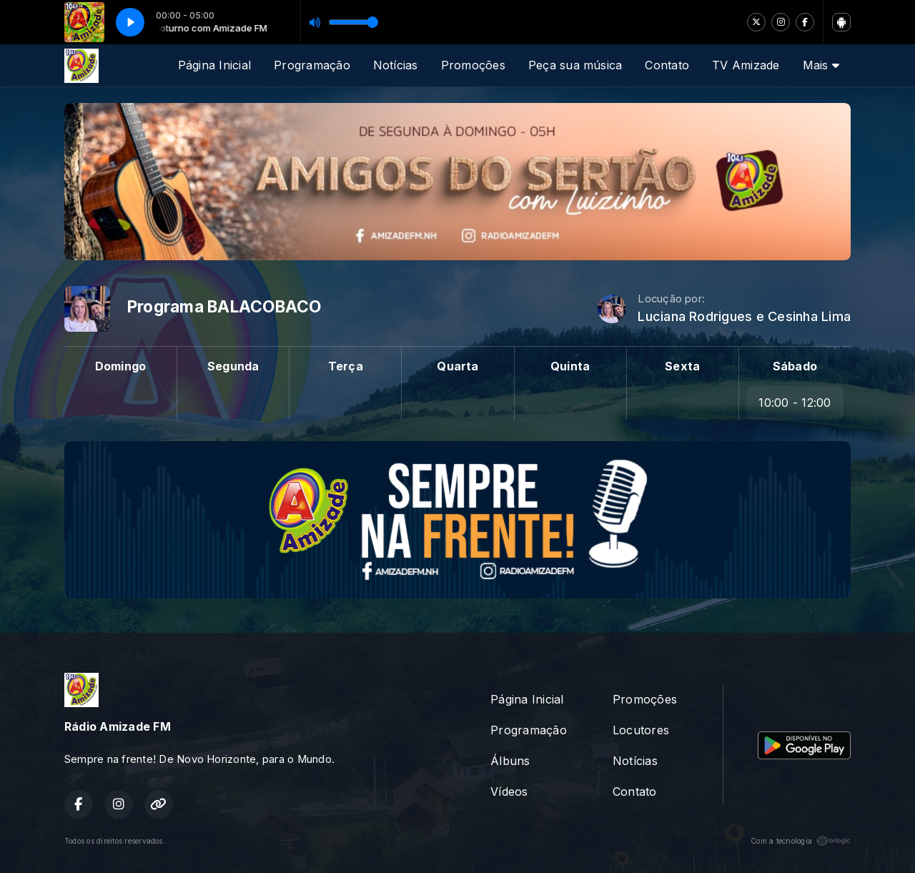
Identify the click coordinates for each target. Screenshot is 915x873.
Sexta (682, 366)
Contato (667, 65)
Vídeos (509, 791)
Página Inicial (214, 65)
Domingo (121, 366)
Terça (345, 366)
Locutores (641, 730)
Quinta (570, 366)
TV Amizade (745, 65)
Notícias (395, 65)
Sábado (795, 366)
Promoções (473, 65)
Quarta (457, 366)
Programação (312, 65)
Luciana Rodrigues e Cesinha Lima (744, 316)
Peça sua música (575, 65)
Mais (821, 65)
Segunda (233, 366)
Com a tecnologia (801, 841)
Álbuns (510, 761)
